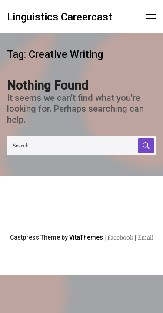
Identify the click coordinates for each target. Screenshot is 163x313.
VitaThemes (86, 237)
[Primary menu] (151, 15)
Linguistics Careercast (59, 17)
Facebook (120, 238)
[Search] (146, 145)
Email (145, 238)
